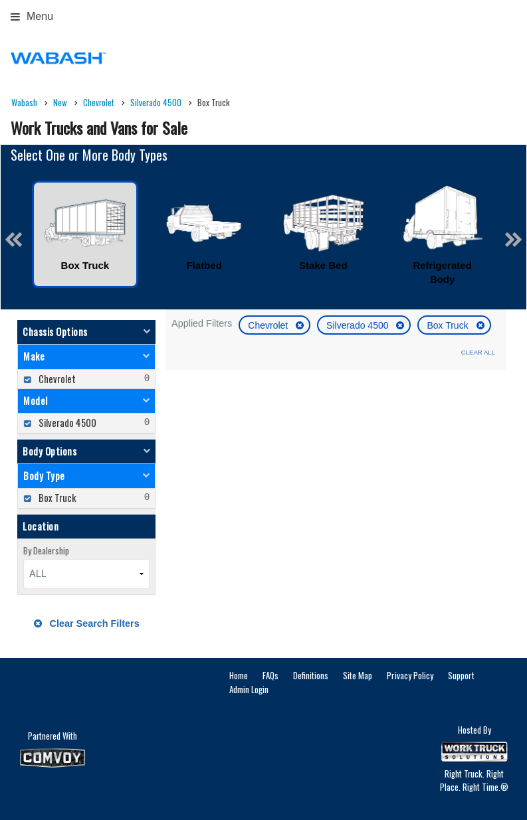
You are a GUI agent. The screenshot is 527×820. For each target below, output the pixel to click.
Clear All (478, 352)
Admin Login (248, 689)
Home (238, 675)
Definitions (310, 675)
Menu (32, 16)
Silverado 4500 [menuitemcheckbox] (66, 423)
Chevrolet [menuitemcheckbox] (56, 379)
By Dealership (46, 550)
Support (461, 675)
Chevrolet (269, 325)
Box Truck (449, 325)
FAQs (270, 675)
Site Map (357, 675)
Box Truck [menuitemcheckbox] (56, 498)
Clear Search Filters (87, 623)
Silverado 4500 (358, 325)
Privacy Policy (410, 675)
